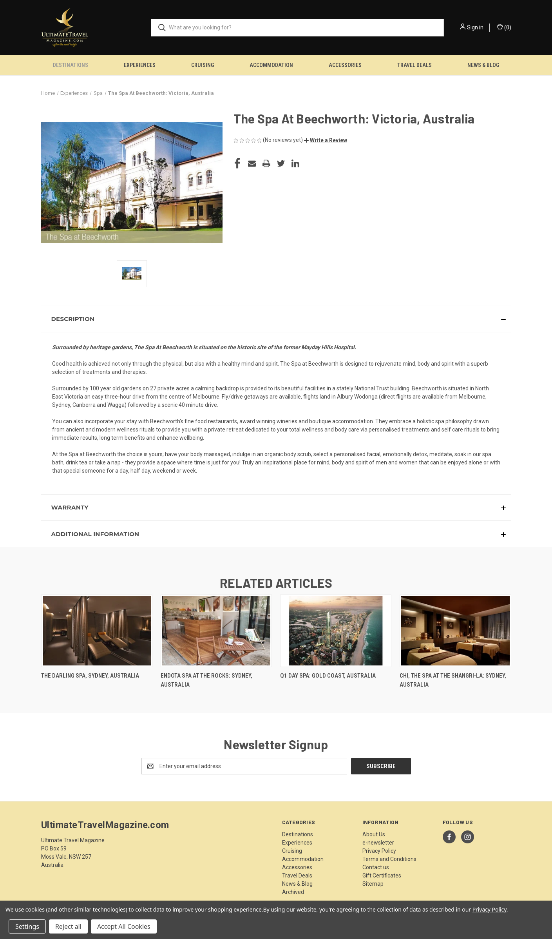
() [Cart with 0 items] (504, 27)
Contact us (375, 867)
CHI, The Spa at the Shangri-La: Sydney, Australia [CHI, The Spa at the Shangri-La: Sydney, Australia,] (453, 680)
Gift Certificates (381, 875)
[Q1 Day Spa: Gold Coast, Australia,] (336, 630)
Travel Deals (414, 65)
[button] (325, 140)
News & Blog (483, 65)
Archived (293, 892)
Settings (27, 926)
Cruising (202, 65)
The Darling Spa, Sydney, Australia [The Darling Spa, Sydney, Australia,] (90, 675)
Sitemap (373, 884)
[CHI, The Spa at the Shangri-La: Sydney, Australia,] (455, 630)
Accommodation (271, 65)
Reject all (68, 926)
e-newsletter (378, 842)
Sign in (475, 27)
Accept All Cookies (123, 926)
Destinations (70, 65)
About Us (373, 834)
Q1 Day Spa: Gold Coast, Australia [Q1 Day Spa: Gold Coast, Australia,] (328, 675)
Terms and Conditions (389, 859)
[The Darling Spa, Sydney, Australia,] (97, 630)
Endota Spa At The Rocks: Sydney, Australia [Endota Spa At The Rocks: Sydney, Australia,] (206, 680)
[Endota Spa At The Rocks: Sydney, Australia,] (216, 630)
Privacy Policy (379, 851)
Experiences (140, 65)
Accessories (345, 65)
